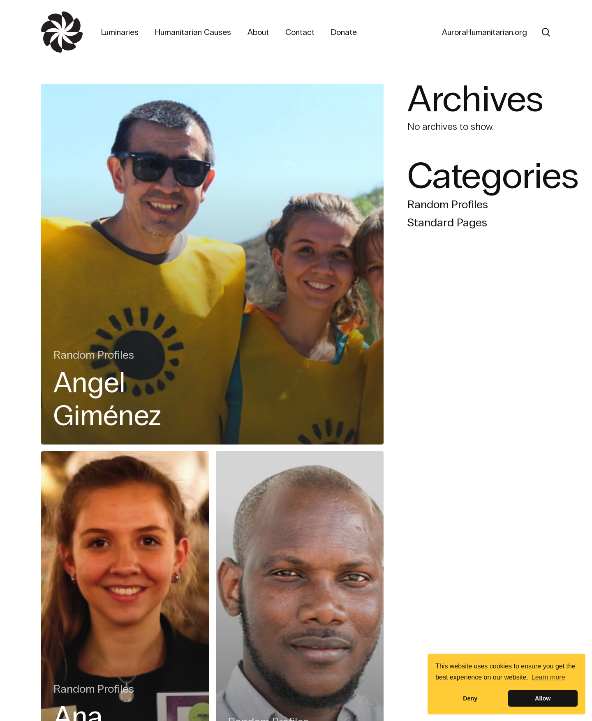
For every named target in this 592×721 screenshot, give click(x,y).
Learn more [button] (548, 677)
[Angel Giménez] (212, 264)
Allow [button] (542, 698)
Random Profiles (93, 355)
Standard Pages (447, 223)
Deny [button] (470, 698)
